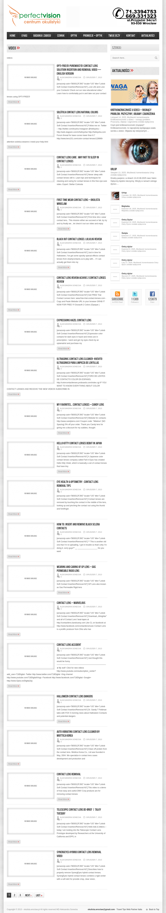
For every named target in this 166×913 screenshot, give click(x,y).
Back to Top (154, 909)
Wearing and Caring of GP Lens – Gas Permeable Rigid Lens (76, 569)
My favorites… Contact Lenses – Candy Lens (80, 405)
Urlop (114, 169)
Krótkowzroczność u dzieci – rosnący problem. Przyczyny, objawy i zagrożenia (133, 112)
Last (39, 895)
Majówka (126, 206)
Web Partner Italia (134, 909)
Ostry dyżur (127, 246)
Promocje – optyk (92, 36)
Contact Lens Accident (69, 645)
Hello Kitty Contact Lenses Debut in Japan (79, 443)
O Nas (24, 36)
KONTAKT (130, 36)
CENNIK (61, 36)
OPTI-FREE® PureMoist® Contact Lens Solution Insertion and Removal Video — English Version (79, 70)
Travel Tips (121, 909)
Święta (125, 233)
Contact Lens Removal (69, 774)
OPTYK (74, 36)
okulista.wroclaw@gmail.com (101, 909)
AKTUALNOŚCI (148, 36)
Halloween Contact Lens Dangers (75, 696)
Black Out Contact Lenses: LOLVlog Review (79, 239)
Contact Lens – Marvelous (71, 603)
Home (12, 36)
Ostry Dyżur (127, 220)
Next (28, 895)
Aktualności (121, 70)
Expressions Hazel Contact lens (74, 320)
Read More (13, 101)
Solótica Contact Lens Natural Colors (77, 112)
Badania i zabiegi (42, 36)
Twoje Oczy (114, 36)
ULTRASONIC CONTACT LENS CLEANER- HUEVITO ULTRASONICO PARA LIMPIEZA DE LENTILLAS (79, 361)
